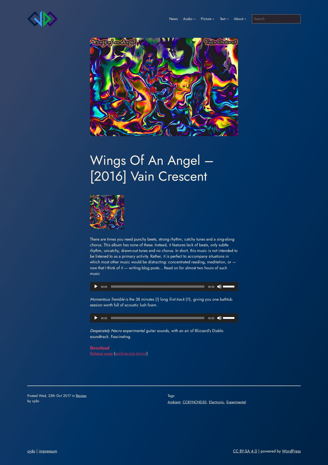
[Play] (96, 286)
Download (99, 348)
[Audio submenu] (194, 19)
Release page (101, 353)
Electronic (216, 402)
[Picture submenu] (213, 19)
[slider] (158, 286)
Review (81, 395)
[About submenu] (245, 19)
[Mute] (219, 286)
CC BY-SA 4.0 (245, 451)
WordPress (291, 451)
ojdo (31, 451)
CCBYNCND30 (195, 402)
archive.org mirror (130, 353)
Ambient (174, 402)
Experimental (236, 402)
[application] (164, 286)
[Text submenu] (227, 19)
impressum (48, 451)
